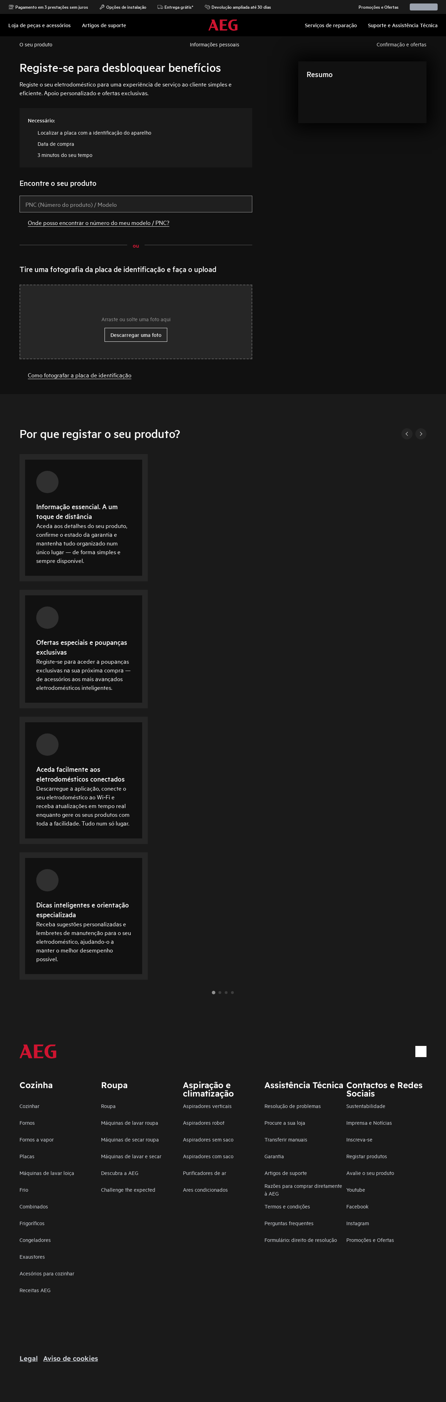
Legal (29, 1358)
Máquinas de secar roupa (130, 1139)
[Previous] (407, 433)
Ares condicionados (205, 1189)
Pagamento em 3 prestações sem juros (48, 7)
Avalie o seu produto (370, 1172)
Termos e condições (287, 1206)
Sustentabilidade (365, 1105)
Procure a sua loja (284, 1122)
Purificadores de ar (204, 1172)
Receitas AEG (35, 1290)
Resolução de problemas (292, 1105)
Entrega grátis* (175, 7)
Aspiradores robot (203, 1122)
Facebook (357, 1206)
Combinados (34, 1206)
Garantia (274, 1156)
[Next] (420, 433)
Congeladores (35, 1239)
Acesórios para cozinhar (47, 1273)
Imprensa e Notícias (369, 1122)
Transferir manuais (285, 1139)
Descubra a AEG (119, 1172)
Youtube (355, 1189)
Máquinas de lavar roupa (129, 1122)
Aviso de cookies (70, 1358)
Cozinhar (29, 1105)
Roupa (108, 1105)
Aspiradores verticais (207, 1105)
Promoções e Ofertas (375, 7)
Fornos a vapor (37, 1139)
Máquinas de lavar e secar (131, 1156)
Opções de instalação (122, 7)
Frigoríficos (32, 1223)
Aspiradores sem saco (208, 1139)
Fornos (27, 1122)
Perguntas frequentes (289, 1223)
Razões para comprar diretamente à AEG (303, 1189)
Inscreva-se (359, 1139)
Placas (27, 1156)
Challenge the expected (128, 1189)
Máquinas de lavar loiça (47, 1172)
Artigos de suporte (285, 1172)
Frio (24, 1189)
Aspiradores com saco (208, 1156)
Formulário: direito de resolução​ (300, 1239)
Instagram (357, 1223)
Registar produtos (366, 1156)
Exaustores (32, 1256)
